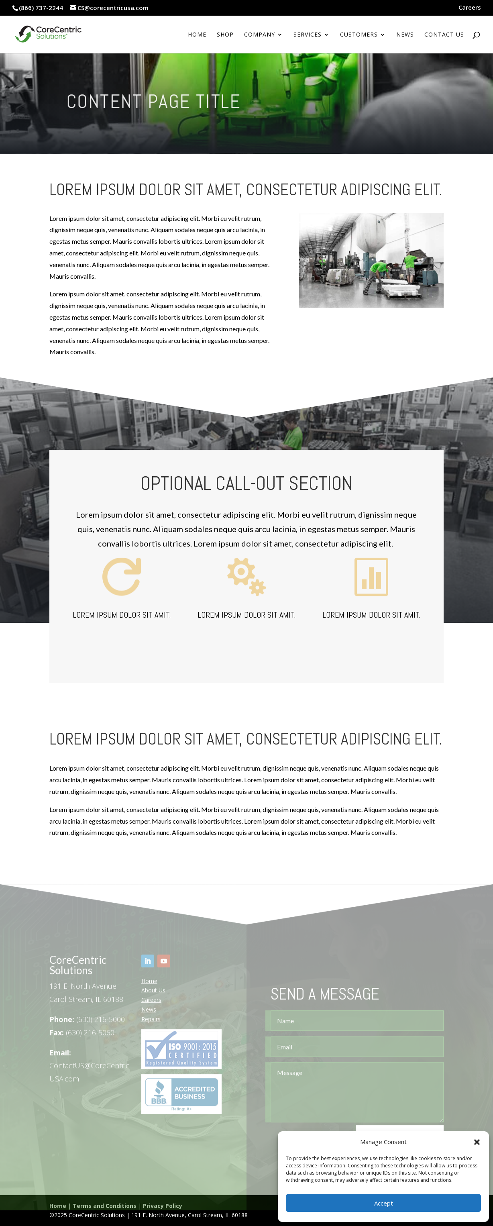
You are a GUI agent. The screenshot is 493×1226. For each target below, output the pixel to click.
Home (197, 35)
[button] (477, 1142)
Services (307, 35)
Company (259, 35)
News (405, 35)
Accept (383, 1203)
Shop (225, 35)
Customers (359, 35)
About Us (153, 998)
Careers (469, 7)
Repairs (151, 1026)
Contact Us (444, 35)
